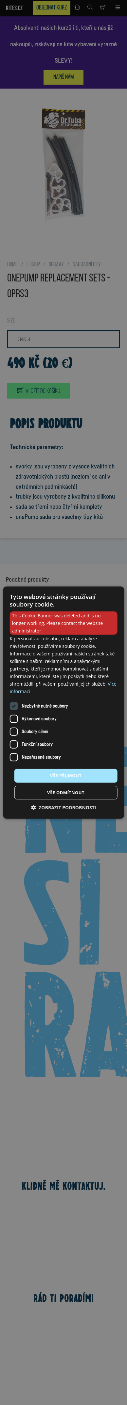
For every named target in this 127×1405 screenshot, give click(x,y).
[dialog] (63, 702)
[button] (63, 807)
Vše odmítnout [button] (65, 792)
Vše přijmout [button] (66, 775)
